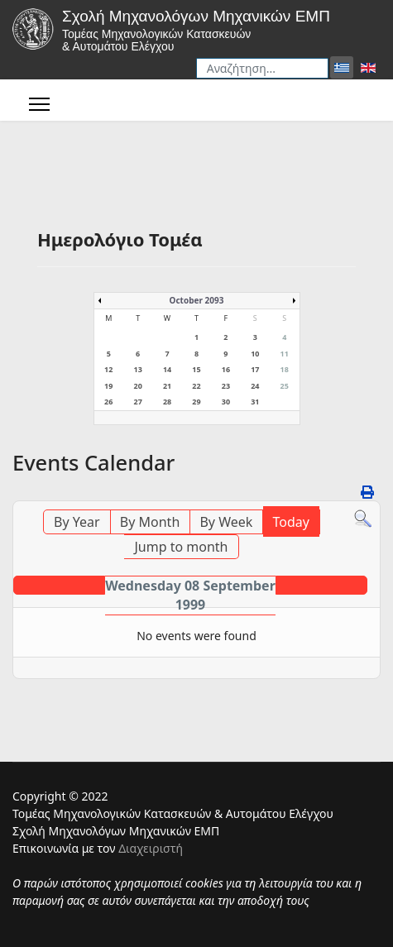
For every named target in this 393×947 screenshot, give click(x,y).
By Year (77, 522)
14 (167, 369)
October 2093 (197, 300)
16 (226, 369)
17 (255, 369)
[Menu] (39, 104)
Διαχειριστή (150, 848)
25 (284, 385)
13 (137, 369)
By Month (150, 522)
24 (255, 385)
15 (196, 369)
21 (167, 385)
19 (108, 385)
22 (196, 385)
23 (226, 385)
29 (196, 401)
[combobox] (262, 68)
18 (284, 369)
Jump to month (181, 547)
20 (137, 385)
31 (255, 401)
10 (255, 353)
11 (284, 353)
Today (291, 522)
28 (167, 401)
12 (108, 369)
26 (108, 401)
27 (137, 401)
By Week (225, 522)
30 (226, 401)
